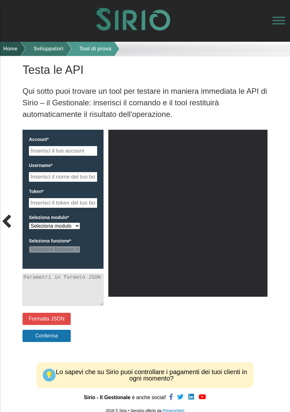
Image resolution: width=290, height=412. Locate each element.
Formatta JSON (46, 318)
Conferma (46, 335)
